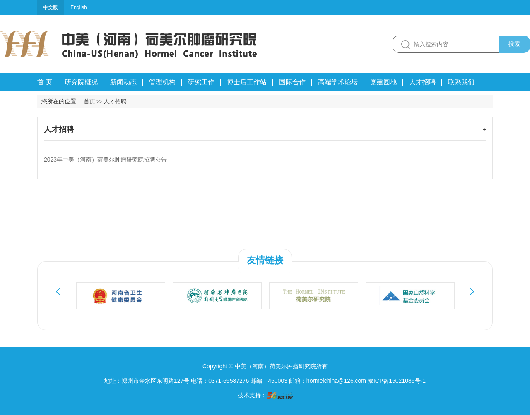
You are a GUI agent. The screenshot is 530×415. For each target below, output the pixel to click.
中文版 (50, 7)
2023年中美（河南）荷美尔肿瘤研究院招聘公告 (105, 159)
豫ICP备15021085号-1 (397, 380)
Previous (58, 291)
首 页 (44, 82)
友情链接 (265, 260)
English (78, 7)
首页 (89, 101)
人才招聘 (59, 129)
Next (472, 291)
